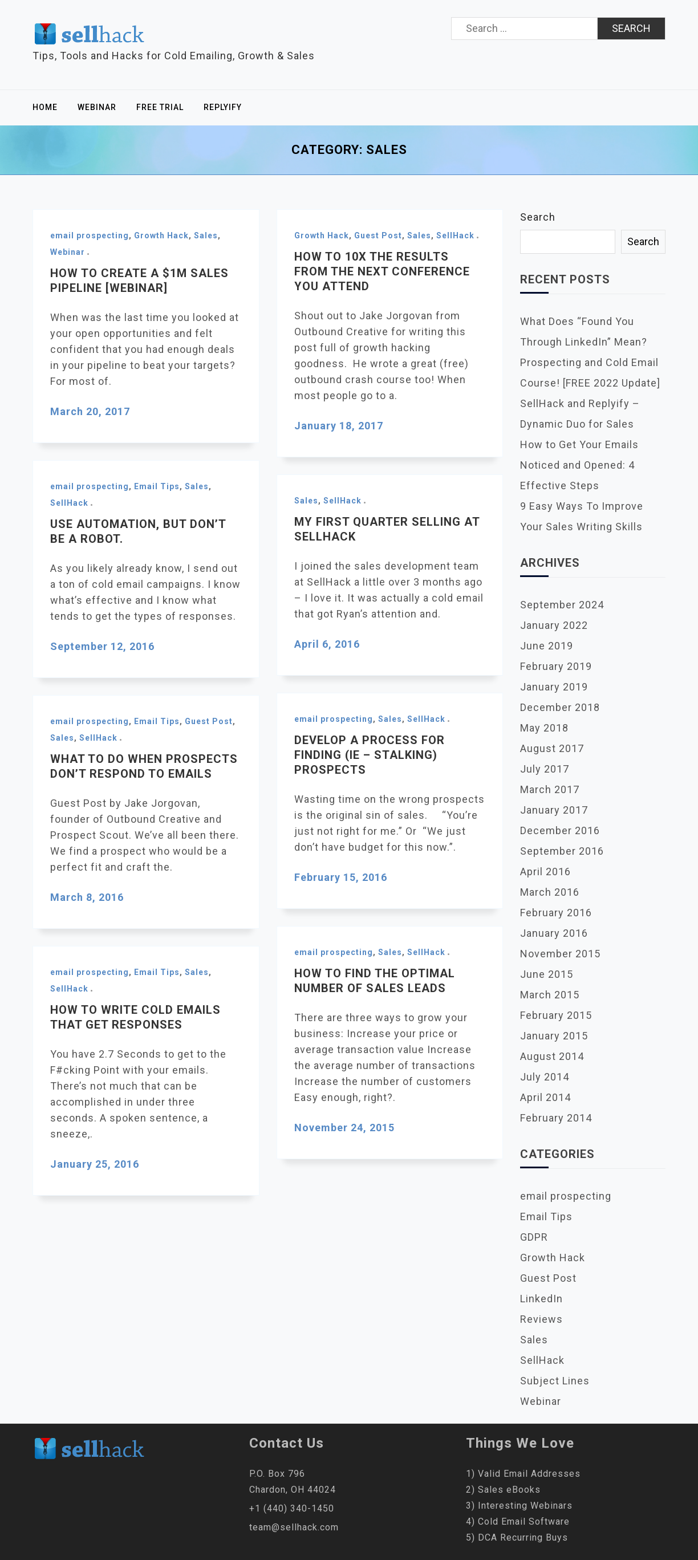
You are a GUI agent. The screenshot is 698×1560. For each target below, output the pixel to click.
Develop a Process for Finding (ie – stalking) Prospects (369, 755)
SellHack (455, 235)
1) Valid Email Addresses (523, 1473)
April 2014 (545, 1097)
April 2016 (545, 872)
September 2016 (562, 851)
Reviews (541, 1319)
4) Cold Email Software (518, 1521)
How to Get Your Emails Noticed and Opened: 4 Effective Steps (579, 464)
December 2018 (560, 707)
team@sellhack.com (294, 1527)
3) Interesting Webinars (519, 1505)
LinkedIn (541, 1299)
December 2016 (560, 830)
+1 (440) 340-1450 (291, 1508)
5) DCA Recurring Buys (517, 1537)
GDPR (534, 1237)
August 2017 (552, 748)
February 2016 (556, 913)
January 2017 (554, 810)
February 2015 (556, 1015)
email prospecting (89, 235)
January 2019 (554, 687)
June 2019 (546, 646)
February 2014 (556, 1118)
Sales (206, 235)
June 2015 (546, 974)
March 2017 (549, 789)
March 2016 (549, 892)
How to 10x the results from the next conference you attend (382, 271)
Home (45, 107)
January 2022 (554, 625)
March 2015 (549, 995)
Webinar (97, 107)
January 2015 (554, 1036)
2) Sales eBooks (503, 1489)
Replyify (223, 107)
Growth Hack (161, 235)
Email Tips (157, 486)
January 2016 (554, 933)
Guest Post (378, 235)
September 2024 (562, 605)
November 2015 (560, 954)
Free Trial (160, 107)
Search (537, 217)
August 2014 (552, 1056)
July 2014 (544, 1077)
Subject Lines (555, 1381)
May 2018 (544, 728)
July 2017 (544, 769)
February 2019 (556, 666)
